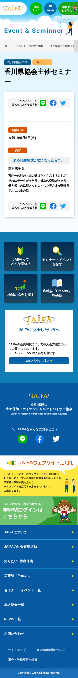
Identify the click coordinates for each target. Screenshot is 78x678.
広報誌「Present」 (18, 575)
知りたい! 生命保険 (18, 561)
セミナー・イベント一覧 (22, 590)
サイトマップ (17, 650)
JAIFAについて (15, 532)
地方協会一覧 (14, 605)
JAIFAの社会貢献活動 (20, 546)
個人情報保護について (51, 650)
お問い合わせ (14, 633)
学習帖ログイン (70, 8)
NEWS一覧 (12, 619)
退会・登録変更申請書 (22, 659)
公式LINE (36, 8)
